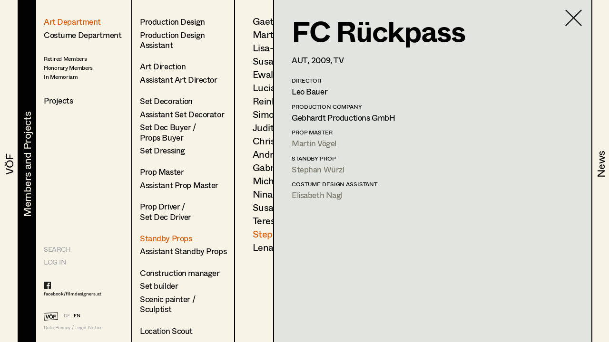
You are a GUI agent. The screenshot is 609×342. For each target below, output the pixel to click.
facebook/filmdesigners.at (72, 293)
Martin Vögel (314, 143)
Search (57, 249)
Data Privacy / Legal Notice (73, 327)
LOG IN (55, 262)
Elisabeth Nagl (317, 195)
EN (77, 315)
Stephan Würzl (318, 169)
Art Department (72, 21)
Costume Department (82, 34)
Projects (58, 100)
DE (67, 315)
